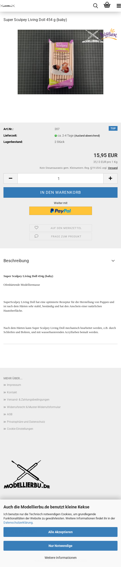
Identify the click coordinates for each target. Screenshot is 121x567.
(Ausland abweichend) (87, 135)
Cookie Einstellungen (20, 428)
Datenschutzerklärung (18, 522)
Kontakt (12, 392)
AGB (9, 414)
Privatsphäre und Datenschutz (26, 421)
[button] (10, 178)
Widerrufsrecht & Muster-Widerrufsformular (34, 407)
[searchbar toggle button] (95, 6)
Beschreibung (16, 260)
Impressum (14, 385)
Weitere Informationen (61, 558)
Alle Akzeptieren (60, 532)
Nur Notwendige (60, 546)
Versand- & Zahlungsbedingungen (28, 399)
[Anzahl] (60, 178)
